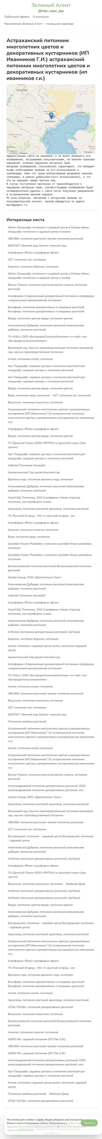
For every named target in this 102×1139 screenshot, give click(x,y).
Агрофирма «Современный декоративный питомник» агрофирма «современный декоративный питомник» (51, 298)
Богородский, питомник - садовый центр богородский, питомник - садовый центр (51, 838)
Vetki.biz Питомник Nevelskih (26, 465)
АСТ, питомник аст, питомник (27, 260)
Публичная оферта (16, 17)
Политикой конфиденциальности (37, 1126)
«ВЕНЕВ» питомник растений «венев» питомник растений (45, 239)
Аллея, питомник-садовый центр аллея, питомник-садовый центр (47, 648)
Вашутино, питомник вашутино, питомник (35, 402)
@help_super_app (51, 11)
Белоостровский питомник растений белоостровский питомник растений (49, 568)
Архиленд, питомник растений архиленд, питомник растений (48, 509)
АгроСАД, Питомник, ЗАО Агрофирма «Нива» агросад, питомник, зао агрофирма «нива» (44, 500)
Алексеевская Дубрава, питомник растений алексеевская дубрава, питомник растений (46, 328)
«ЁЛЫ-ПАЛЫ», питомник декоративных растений (40, 1007)
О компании (41, 17)
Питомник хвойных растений (27, 721)
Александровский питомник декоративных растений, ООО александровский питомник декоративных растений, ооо (47, 788)
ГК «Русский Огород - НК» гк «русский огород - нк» (41, 516)
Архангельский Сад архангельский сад (34, 472)
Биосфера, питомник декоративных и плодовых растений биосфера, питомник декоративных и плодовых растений (46, 309)
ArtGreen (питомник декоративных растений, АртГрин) (44, 632)
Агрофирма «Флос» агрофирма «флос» (33, 253)
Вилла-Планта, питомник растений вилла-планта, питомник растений (47, 287)
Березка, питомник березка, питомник (33, 267)
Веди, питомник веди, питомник (29, 395)
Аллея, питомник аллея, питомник (30, 359)
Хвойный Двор (75, 884)
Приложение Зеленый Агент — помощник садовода (38, 24)
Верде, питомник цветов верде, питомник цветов (40, 318)
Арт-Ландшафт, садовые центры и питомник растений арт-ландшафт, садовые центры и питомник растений (47, 368)
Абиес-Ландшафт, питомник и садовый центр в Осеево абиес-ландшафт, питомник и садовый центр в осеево (49, 230)
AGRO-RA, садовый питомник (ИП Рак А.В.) (36, 1039)
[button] (51, 115)
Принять (89, 1123)
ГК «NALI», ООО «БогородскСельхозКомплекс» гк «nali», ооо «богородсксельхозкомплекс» (47, 339)
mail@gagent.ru (16, 205)
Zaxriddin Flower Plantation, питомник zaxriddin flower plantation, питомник (50, 546)
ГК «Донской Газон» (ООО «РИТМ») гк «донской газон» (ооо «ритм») (47, 445)
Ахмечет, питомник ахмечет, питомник (33, 530)
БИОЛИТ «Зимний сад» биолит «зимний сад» (37, 246)
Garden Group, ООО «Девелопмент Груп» (34, 577)
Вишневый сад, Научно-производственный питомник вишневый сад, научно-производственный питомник (50, 350)
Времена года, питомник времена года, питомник (40, 479)
